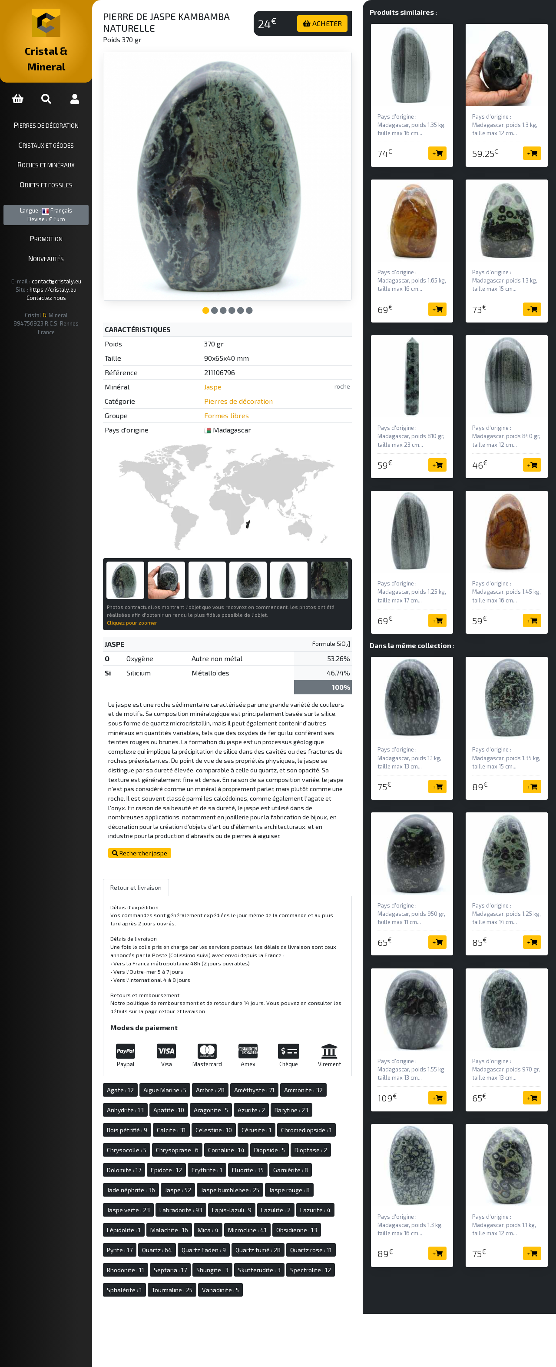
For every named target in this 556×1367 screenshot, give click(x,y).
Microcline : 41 (264, 1223)
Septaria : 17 (186, 1263)
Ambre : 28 (226, 1083)
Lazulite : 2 (292, 1203)
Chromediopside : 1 (323, 1123)
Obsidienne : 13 (313, 1223)
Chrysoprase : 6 (193, 1143)
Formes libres (239, 406)
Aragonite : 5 (227, 1103)
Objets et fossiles (54, 168)
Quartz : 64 (174, 1243)
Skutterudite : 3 (276, 1263)
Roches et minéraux (54, 149)
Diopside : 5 (286, 1143)
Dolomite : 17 (140, 1163)
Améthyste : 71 (271, 1083)
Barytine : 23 (308, 1103)
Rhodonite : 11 (142, 1263)
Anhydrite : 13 (141, 1103)
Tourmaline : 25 (188, 1283)
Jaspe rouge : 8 (305, 1183)
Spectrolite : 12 (327, 1263)
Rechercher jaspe (156, 847)
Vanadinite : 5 (236, 1283)
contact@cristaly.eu (64, 265)
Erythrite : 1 (223, 1163)
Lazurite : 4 (332, 1203)
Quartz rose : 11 (327, 1243)
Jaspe (226, 377)
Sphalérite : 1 (141, 1283)
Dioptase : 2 (327, 1143)
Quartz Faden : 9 (220, 1243)
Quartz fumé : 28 (274, 1243)
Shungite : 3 (229, 1263)
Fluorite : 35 (264, 1163)
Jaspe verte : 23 (144, 1203)
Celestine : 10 (230, 1123)
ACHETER (329, 23)
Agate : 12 (136, 1083)
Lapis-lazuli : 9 (248, 1203)
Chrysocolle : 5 (143, 1143)
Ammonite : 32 (320, 1083)
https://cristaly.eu (61, 273)
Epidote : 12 (183, 1163)
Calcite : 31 (187, 1123)
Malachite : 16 (186, 1223)
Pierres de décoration (54, 109)
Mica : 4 (224, 1223)
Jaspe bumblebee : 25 (246, 1183)
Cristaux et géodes (54, 129)
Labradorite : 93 (197, 1203)
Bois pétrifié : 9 (143, 1123)
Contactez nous (54, 282)
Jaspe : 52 (194, 1183)
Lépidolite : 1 (140, 1223)
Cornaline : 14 (243, 1143)
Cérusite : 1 (273, 1123)
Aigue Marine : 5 (181, 1083)
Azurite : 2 (267, 1103)
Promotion (54, 223)
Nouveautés (54, 242)
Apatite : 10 (185, 1103)
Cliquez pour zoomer (148, 607)
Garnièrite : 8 (307, 1163)
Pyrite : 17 (136, 1243)
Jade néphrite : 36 (147, 1183)
